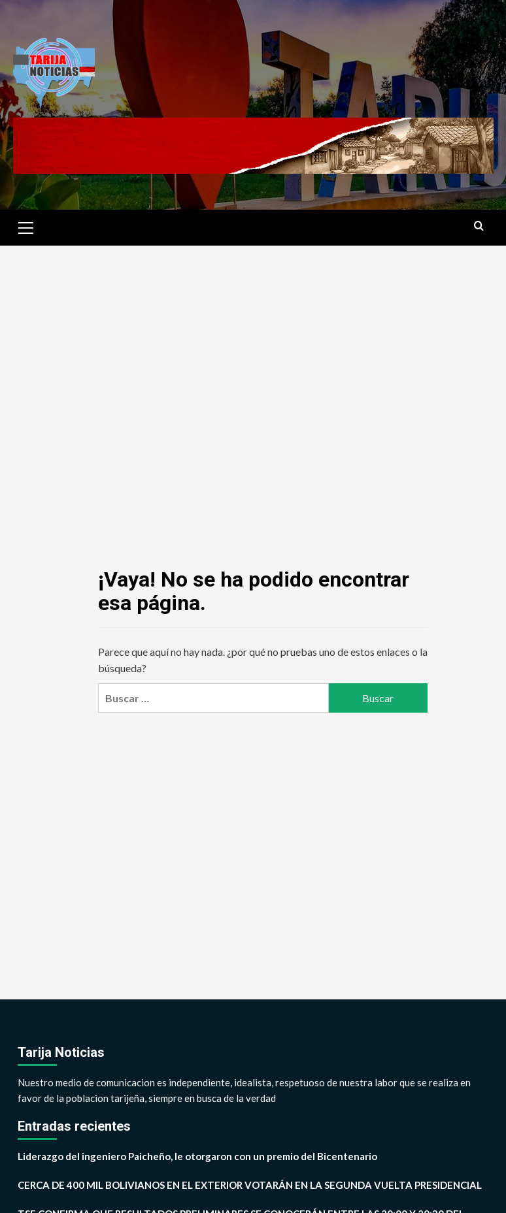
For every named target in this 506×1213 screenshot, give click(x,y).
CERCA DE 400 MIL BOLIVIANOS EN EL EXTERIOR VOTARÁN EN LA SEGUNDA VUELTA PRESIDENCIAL (250, 1185)
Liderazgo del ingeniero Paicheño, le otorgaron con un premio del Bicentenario (197, 1156)
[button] (26, 226)
